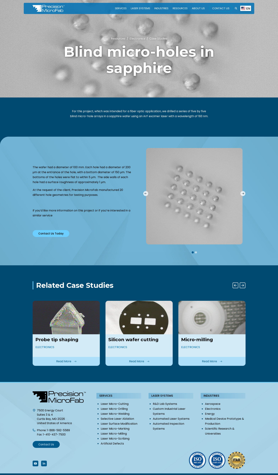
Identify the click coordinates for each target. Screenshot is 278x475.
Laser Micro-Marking (115, 429)
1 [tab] (193, 252)
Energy (210, 414)
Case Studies (158, 39)
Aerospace (212, 404)
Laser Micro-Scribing (115, 439)
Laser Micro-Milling (114, 434)
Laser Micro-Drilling (114, 409)
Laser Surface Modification (119, 424)
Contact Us (220, 8)
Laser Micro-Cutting (115, 404)
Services (121, 8)
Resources (180, 8)
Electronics (213, 409)
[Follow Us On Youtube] (35, 463)
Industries (161, 8)
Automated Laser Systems (171, 419)
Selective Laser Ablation (117, 419)
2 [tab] (196, 252)
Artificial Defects (112, 444)
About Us (198, 8)
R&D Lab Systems (165, 404)
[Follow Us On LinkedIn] (44, 463)
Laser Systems (140, 8)
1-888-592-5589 (58, 430)
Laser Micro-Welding (115, 414)
